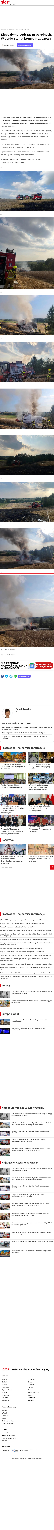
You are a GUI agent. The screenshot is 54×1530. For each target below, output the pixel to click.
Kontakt (4, 1441)
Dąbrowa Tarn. (7, 1390)
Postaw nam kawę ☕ (25, 45)
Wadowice (31, 1398)
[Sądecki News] (15, 1451)
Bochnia (4, 1382)
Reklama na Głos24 (8, 1435)
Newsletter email (7, 1433)
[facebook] (2, 676)
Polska (6, 985)
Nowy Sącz (31, 1379)
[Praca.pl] (6, 1451)
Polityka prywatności (9, 1438)
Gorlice (4, 1392)
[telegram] (11, 676)
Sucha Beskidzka (33, 1392)
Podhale (30, 1387)
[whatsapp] (15, 676)
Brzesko (4, 1385)
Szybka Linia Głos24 (8, 1421)
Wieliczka (31, 1400)
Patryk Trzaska (9, 45)
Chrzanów (5, 1387)
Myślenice (5, 1400)
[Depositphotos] (24, 1451)
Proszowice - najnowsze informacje (23, 747)
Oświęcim (31, 1385)
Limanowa (5, 1395)
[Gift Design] (34, 1451)
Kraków (4, 1379)
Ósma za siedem (7, 1424)
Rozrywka (8, 840)
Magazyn (5, 1410)
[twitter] (6, 676)
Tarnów (30, 1395)
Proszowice (31, 1390)
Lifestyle (4, 1413)
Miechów (5, 1398)
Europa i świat (10, 1014)
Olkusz (30, 1382)
